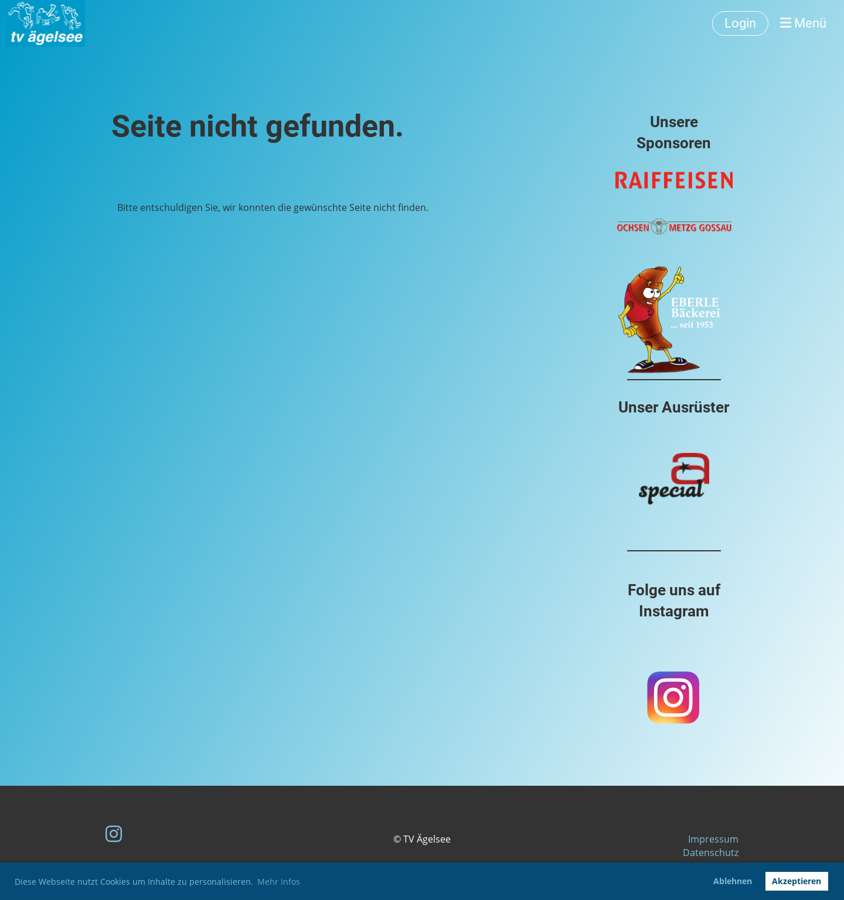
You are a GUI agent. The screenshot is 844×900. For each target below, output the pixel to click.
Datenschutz (710, 852)
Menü (803, 23)
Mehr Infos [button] (278, 881)
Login (740, 23)
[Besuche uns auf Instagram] (114, 833)
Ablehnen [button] (732, 881)
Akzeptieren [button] (796, 881)
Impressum (713, 839)
